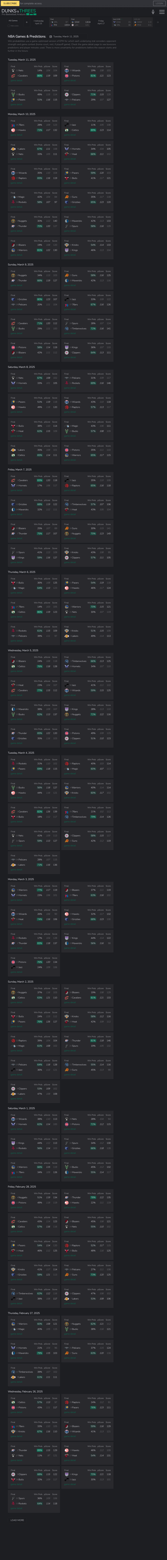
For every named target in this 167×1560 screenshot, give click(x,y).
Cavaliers (23, 75)
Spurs (75, 226)
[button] (153, 12)
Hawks (22, 130)
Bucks (22, 94)
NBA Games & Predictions (27, 36)
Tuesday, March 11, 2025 (63, 36)
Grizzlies (76, 202)
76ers (21, 124)
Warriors (23, 250)
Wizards (76, 70)
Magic (21, 196)
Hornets (76, 148)
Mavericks (77, 220)
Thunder (22, 226)
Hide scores (15, 26)
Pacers (22, 99)
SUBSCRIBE (10, 3)
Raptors (23, 178)
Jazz (74, 124)
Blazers (22, 244)
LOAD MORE (17, 1520)
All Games (13, 20)
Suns (74, 196)
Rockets (23, 202)
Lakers (22, 148)
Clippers (76, 94)
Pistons (76, 75)
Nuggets (22, 220)
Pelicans (76, 99)
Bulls (74, 178)
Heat (74, 154)
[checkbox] (9, 26)
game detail (16, 80)
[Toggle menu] (162, 12)
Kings (75, 250)
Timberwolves (79, 328)
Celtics (75, 130)
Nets (21, 70)
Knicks (75, 244)
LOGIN (159, 3)
